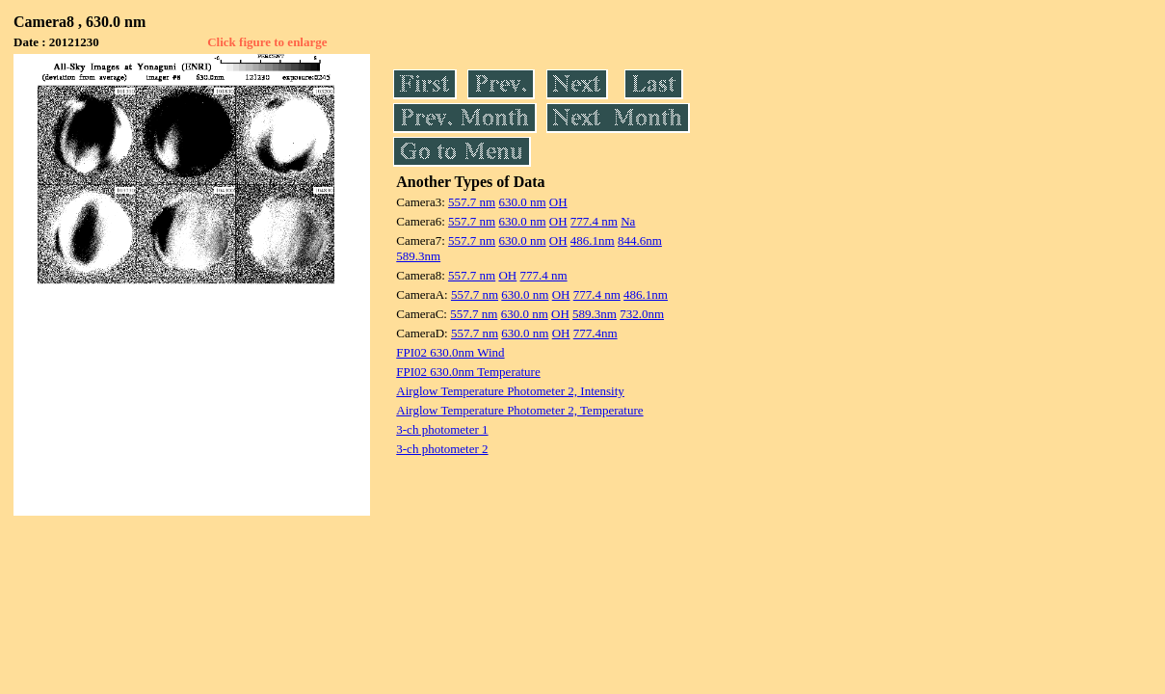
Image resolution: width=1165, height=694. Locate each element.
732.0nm (642, 314)
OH (558, 202)
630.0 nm (521, 202)
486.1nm (592, 240)
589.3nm (418, 256)
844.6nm (640, 240)
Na (628, 221)
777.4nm (595, 333)
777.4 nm (594, 221)
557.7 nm (471, 202)
